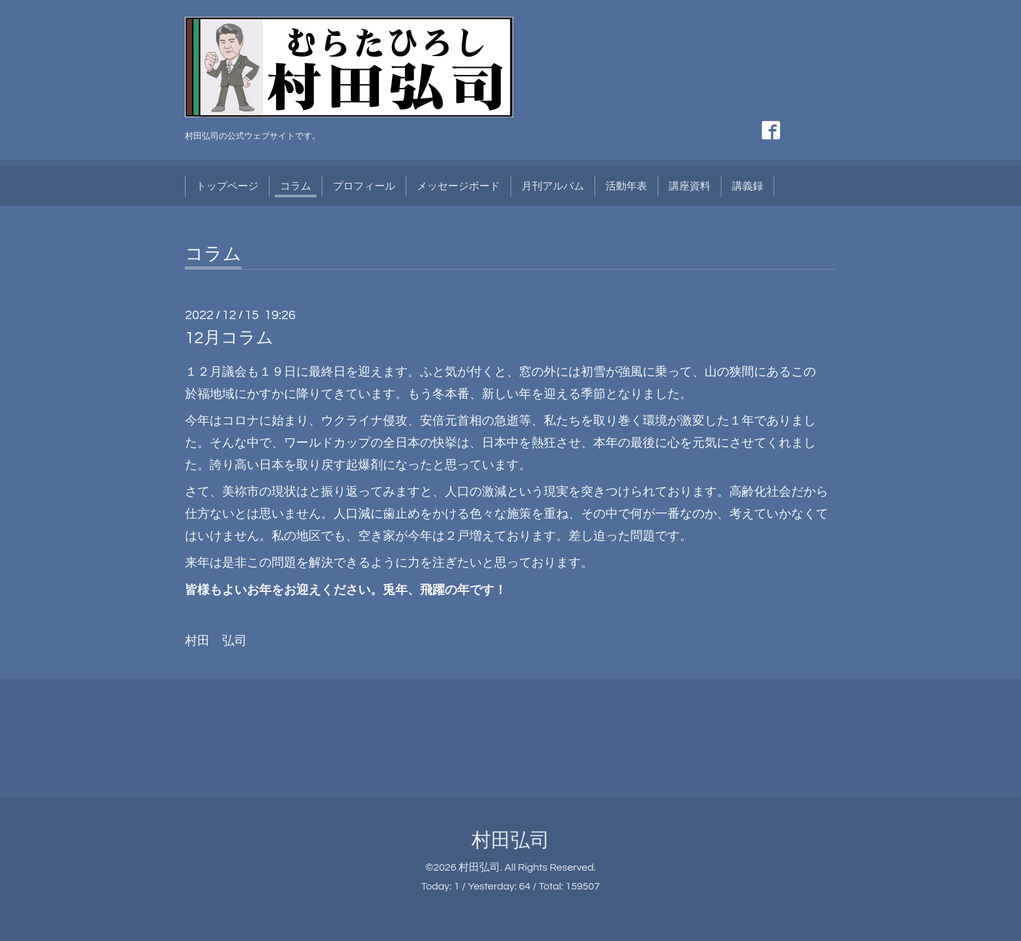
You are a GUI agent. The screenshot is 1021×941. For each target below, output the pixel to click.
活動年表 (626, 186)
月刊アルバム (553, 186)
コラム (295, 186)
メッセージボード (458, 186)
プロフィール (364, 186)
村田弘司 (510, 840)
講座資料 (689, 186)
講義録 (747, 186)
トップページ (227, 186)
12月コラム (229, 338)
